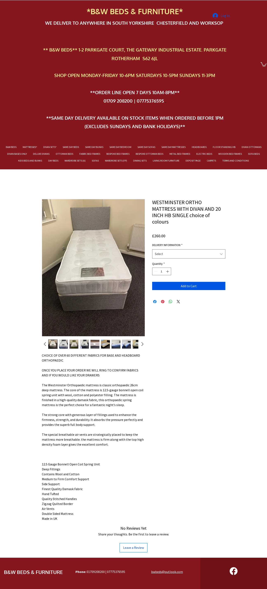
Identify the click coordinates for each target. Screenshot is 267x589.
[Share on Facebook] (154, 301)
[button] (263, 64)
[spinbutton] (161, 271)
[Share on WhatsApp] (170, 301)
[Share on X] (178, 301)
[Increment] (168, 271)
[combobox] (188, 254)
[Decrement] (155, 271)
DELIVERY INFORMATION (167, 245)
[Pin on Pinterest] (162, 301)
